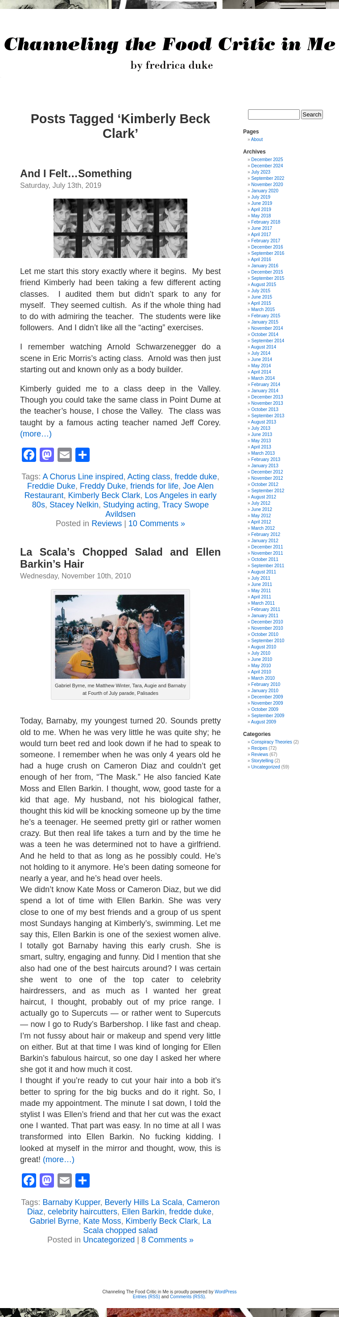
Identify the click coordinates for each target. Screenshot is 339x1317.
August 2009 (263, 721)
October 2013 (264, 409)
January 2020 (264, 190)
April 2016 (261, 259)
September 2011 (267, 565)
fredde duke (196, 476)
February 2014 (265, 384)
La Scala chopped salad (147, 1226)
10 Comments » (156, 523)
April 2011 (261, 596)
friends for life (154, 486)
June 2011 (261, 584)
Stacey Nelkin (74, 504)
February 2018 (265, 222)
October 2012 (264, 484)
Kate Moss (102, 1221)
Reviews (106, 523)
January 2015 (264, 322)
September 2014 (267, 340)
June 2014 (261, 359)
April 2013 (261, 447)
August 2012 (263, 496)
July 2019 (260, 197)
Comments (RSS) (187, 1296)
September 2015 (267, 278)
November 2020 (267, 184)
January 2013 (264, 465)
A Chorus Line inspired (82, 476)
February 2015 (265, 315)
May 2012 (261, 515)
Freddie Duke (51, 486)
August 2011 (263, 571)
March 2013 (263, 453)
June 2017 (261, 228)
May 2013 (261, 440)
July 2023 (260, 172)
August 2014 (263, 347)
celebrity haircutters (82, 1211)
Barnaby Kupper (71, 1202)
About (257, 139)
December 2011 (267, 546)
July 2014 (260, 353)
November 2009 (267, 703)
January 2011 (264, 615)
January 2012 (264, 540)
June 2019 (261, 203)
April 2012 (261, 521)
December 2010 (267, 621)
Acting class (149, 476)
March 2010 (263, 678)
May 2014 (261, 365)
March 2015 (263, 309)
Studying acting (130, 504)
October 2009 (264, 709)
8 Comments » (167, 1239)
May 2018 (261, 215)
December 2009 (267, 696)
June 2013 (261, 434)
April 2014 (261, 372)
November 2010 (267, 628)
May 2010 (261, 665)
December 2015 (267, 272)
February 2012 (265, 534)
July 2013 (260, 428)
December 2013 (267, 397)
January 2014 (264, 390)
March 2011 (263, 603)
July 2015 (260, 290)
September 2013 (267, 415)
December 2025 (267, 159)
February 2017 (265, 240)
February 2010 (265, 684)
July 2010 (260, 653)
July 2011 (260, 578)
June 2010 (261, 659)
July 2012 (260, 503)
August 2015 (263, 284)
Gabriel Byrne (54, 1221)
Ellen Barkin (143, 1211)
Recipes (259, 748)
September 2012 (267, 490)
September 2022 (267, 178)
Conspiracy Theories (271, 742)
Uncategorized (109, 1239)
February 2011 (265, 609)
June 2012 (261, 509)
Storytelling (262, 760)
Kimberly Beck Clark (104, 495)
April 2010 (261, 671)
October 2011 (264, 559)
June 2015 (261, 297)
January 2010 (264, 690)
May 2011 (261, 590)
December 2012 (267, 471)
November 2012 (267, 478)
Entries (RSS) (146, 1296)
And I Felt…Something (76, 173)
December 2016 (267, 247)
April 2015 (261, 303)
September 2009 (267, 715)
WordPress (225, 1291)
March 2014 (263, 378)
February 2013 (265, 459)
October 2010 (264, 634)
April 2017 (261, 234)
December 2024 (267, 165)
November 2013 (267, 403)
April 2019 (261, 209)
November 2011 (267, 553)
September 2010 (267, 640)
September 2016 (267, 253)
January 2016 (264, 265)
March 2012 (263, 528)
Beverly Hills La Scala (143, 1202)
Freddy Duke (103, 486)
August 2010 (263, 646)
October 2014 (264, 334)
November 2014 (267, 328)
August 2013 (263, 422)
